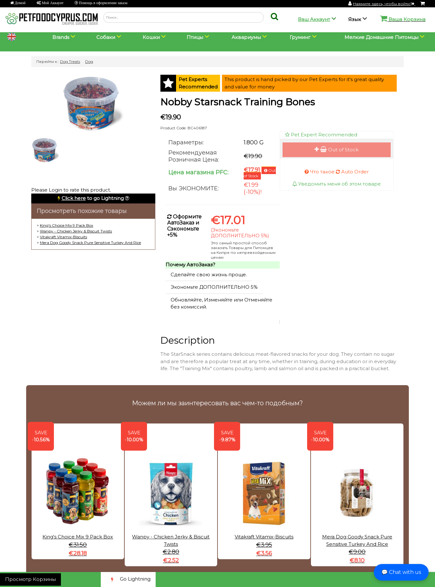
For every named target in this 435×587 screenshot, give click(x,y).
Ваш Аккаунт (314, 19)
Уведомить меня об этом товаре (336, 184)
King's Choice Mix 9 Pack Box (66, 225)
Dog (89, 61)
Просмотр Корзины (30, 579)
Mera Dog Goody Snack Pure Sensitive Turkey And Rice (90, 242)
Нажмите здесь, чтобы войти (384, 3)
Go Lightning (128, 579)
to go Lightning (93, 198)
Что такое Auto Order (337, 172)
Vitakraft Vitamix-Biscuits (63, 236)
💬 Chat (401, 572)
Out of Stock (336, 150)
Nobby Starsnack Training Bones (237, 102)
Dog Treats (70, 61)
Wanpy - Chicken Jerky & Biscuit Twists (76, 231)
